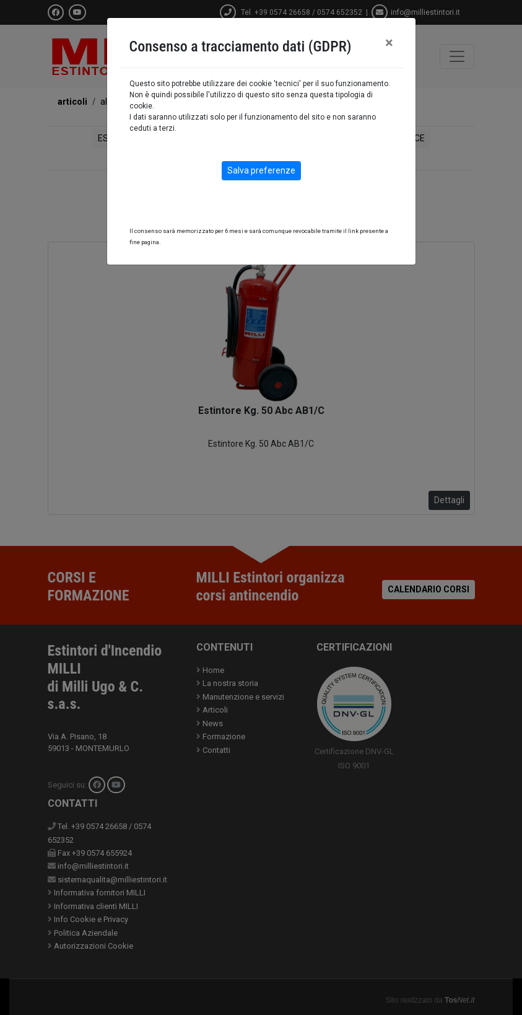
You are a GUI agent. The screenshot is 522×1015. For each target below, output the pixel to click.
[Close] (389, 42)
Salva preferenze (261, 170)
